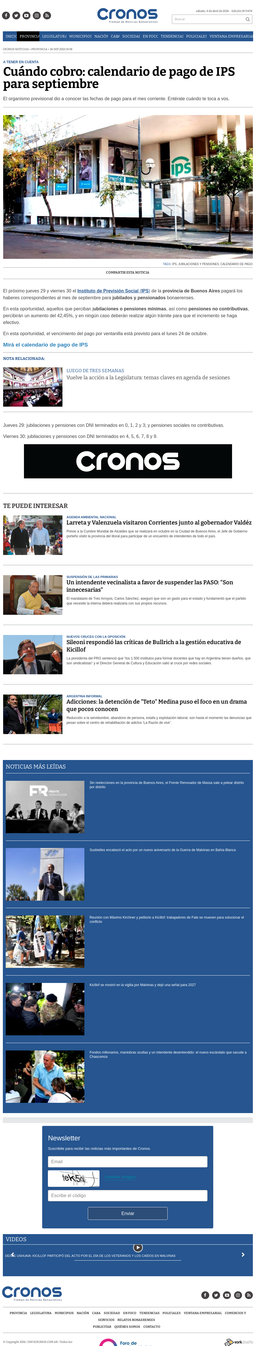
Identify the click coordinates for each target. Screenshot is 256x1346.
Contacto (151, 1327)
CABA (115, 36)
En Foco (150, 36)
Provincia (29, 36)
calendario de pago (236, 264)
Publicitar (102, 1327)
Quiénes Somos (127, 1327)
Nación (101, 36)
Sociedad (131, 36)
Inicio (11, 36)
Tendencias (172, 36)
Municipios (80, 36)
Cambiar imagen (120, 1176)
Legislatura (54, 36)
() (114, 290)
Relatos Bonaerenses (136, 1320)
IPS (174, 264)
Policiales (196, 36)
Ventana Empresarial (231, 36)
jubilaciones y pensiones (198, 264)
